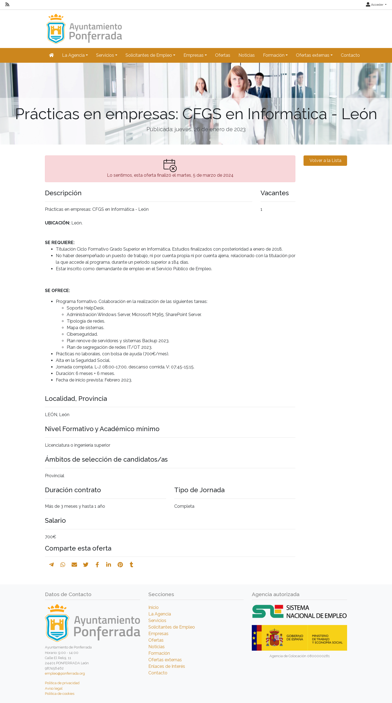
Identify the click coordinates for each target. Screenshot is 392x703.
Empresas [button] (193, 55)
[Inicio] (83, 26)
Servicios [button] (105, 55)
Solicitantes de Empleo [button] (148, 55)
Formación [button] (273, 55)
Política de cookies (59, 694)
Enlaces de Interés (166, 666)
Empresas (158, 633)
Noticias (246, 55)
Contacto (350, 55)
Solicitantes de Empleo (171, 627)
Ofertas (222, 55)
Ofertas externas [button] (312, 55)
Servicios (157, 620)
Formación (159, 653)
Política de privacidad (62, 683)
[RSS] (7, 5)
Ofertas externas (165, 659)
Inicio (153, 607)
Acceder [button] (375, 5)
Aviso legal (54, 688)
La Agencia (159, 614)
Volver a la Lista (325, 160)
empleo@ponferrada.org (65, 673)
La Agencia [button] (73, 55)
